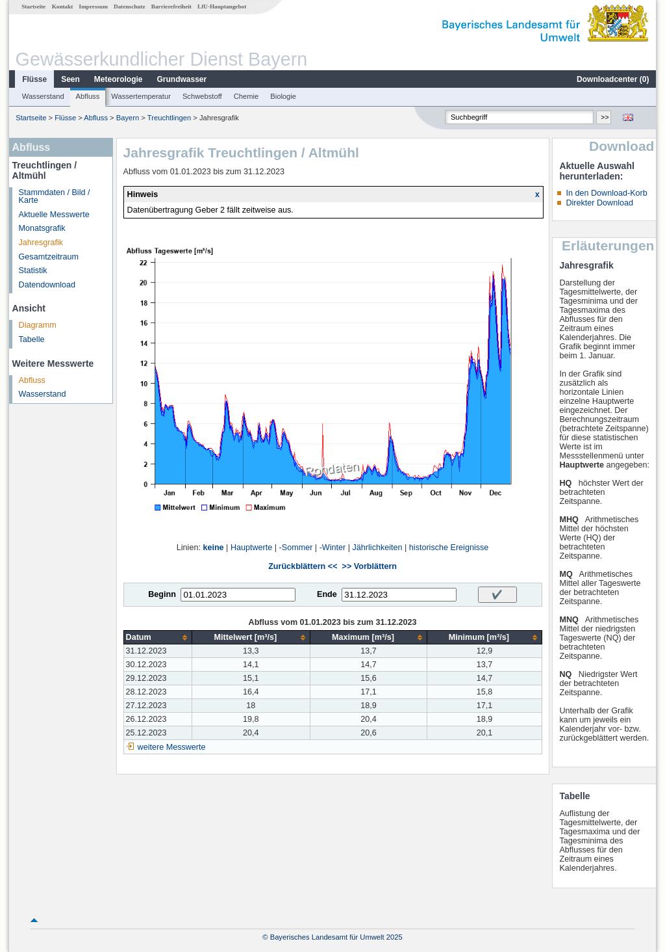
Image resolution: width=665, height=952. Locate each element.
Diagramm (37, 325)
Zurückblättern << (302, 566)
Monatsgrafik (42, 228)
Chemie (246, 96)
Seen (70, 79)
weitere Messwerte (172, 747)
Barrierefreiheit (171, 6)
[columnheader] (157, 637)
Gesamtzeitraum (49, 256)
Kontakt (62, 6)
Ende (327, 594)
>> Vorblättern (369, 566)
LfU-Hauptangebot (221, 6)
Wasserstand (43, 96)
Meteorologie (118, 79)
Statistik (33, 270)
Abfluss (88, 96)
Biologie (283, 96)
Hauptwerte (251, 547)
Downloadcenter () (613, 79)
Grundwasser (182, 79)
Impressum (93, 6)
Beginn (162, 594)
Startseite (33, 6)
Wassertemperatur (141, 96)
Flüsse (34, 79)
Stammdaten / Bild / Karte (54, 196)
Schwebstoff (202, 96)
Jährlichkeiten (378, 547)
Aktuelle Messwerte (54, 214)
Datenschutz (129, 6)
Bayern (127, 118)
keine (213, 547)
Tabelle (32, 339)
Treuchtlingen (169, 118)
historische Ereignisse (449, 547)
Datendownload (47, 284)
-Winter (333, 547)
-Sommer (296, 547)
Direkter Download (599, 202)
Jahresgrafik (41, 242)
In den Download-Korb (606, 193)
